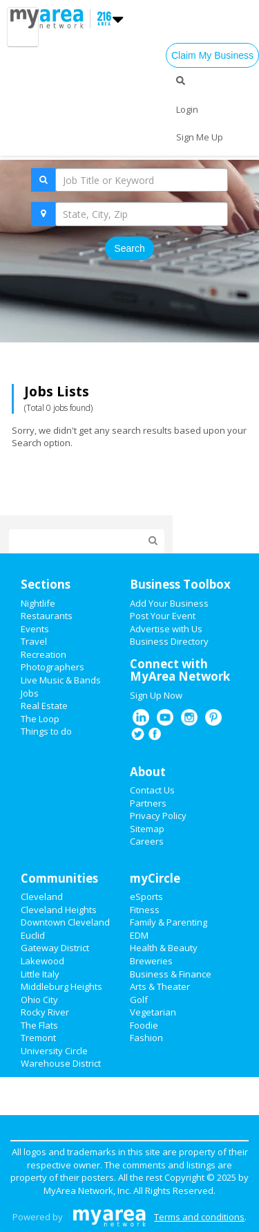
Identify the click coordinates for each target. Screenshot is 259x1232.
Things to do (46, 731)
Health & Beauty (164, 947)
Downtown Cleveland (65, 922)
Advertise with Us (166, 629)
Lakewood (42, 961)
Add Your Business (169, 603)
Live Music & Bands (61, 680)
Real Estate (44, 705)
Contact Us (152, 790)
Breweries (151, 961)
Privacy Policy (158, 815)
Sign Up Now (156, 695)
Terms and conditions (199, 1217)
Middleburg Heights (61, 986)
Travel (34, 641)
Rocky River (45, 1012)
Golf (139, 999)
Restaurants (47, 615)
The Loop (40, 718)
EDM (139, 935)
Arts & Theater (160, 986)
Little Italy (40, 974)
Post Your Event (162, 615)
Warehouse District (61, 1063)
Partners (148, 803)
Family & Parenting (168, 922)
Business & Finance (170, 974)
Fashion (146, 1037)
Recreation (43, 654)
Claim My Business (212, 55)
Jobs (30, 693)
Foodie (144, 1025)
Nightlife (38, 603)
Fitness (145, 909)
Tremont (38, 1037)
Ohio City (39, 999)
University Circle (54, 1051)
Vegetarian (153, 1012)
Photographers (52, 667)
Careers (147, 841)
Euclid (33, 935)
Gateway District (55, 947)
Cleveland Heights (59, 909)
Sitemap (147, 828)
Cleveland (42, 896)
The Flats (39, 1025)
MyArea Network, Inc (86, 1190)
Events (35, 629)
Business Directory (169, 641)
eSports (146, 896)
